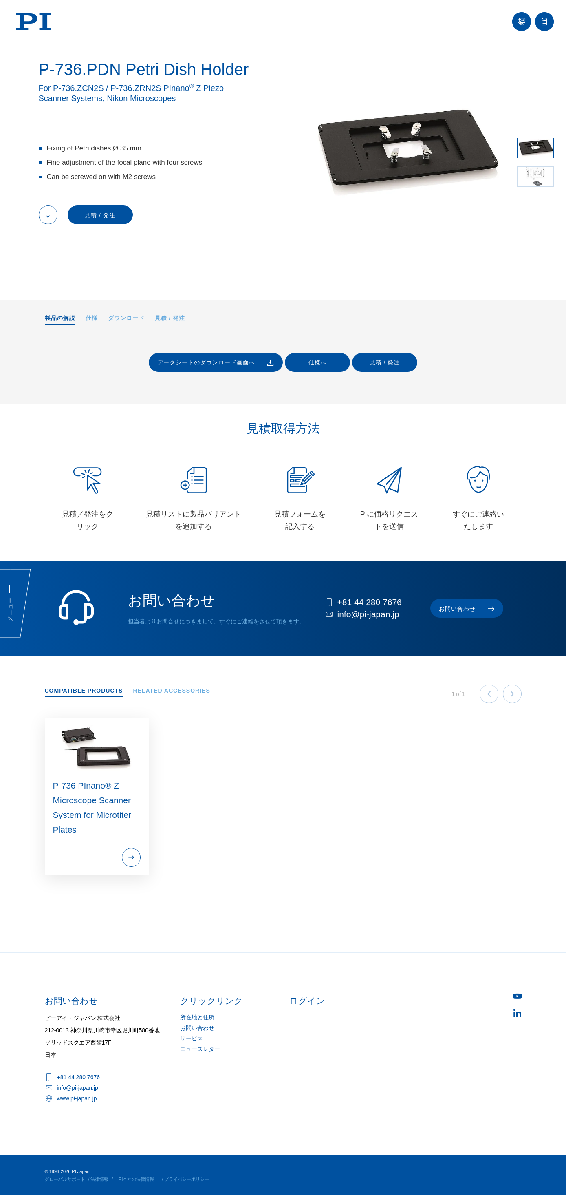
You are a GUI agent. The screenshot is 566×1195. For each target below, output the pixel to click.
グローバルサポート (65, 1179)
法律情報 (99, 1179)
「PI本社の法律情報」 (136, 1179)
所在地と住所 (197, 1017)
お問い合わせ (197, 1028)
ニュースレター (200, 1049)
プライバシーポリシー (186, 1179)
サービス (191, 1038)
